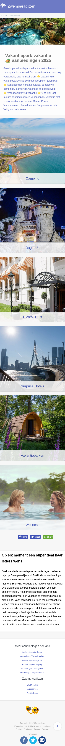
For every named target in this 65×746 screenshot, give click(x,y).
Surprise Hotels (32, 386)
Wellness (32, 525)
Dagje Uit (32, 248)
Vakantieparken (32, 455)
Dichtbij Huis (32, 317)
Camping (32, 178)
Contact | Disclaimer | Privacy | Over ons (32, 729)
